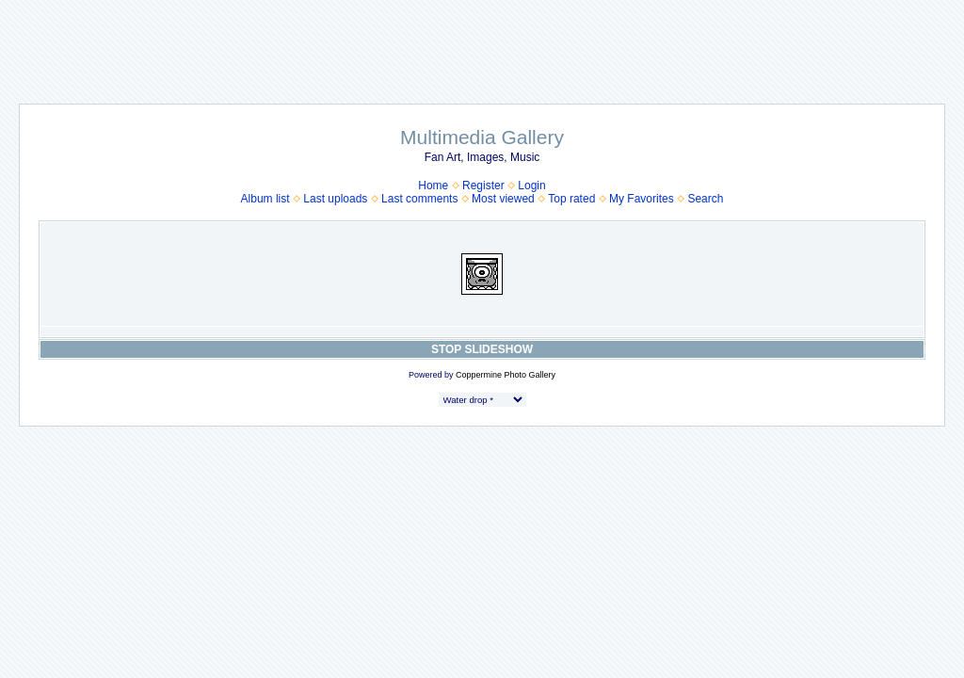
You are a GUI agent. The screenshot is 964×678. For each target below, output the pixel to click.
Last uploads (335, 198)
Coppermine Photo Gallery (505, 374)
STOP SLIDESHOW (482, 349)
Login (531, 185)
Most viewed (503, 198)
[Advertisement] (482, 42)
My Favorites (641, 198)
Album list (265, 198)
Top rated (571, 198)
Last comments (419, 198)
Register (483, 185)
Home (433, 185)
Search (705, 198)
